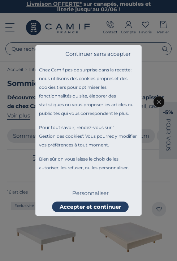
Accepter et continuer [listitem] (90, 206)
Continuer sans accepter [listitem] (98, 53)
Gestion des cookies (60, 136)
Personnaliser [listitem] (90, 193)
